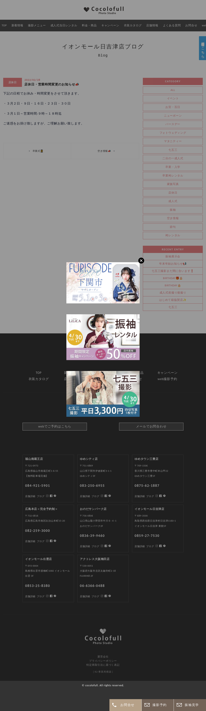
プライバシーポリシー (103, 660)
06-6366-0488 (92, 586)
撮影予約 (159, 705)
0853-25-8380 (37, 586)
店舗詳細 (30, 596)
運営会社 (102, 656)
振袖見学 (192, 705)
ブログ (40, 596)
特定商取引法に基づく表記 (103, 664)
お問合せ (127, 705)
